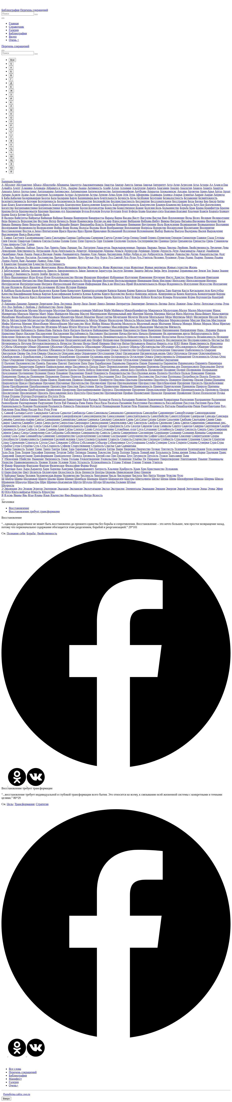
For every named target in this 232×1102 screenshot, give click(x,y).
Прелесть (197, 382)
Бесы (191, 201)
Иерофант (103, 277)
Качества (7, 293)
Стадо (80, 439)
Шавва (18, 478)
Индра (87, 280)
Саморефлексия (71, 415)
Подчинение (26, 373)
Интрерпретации (30, 283)
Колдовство (117, 293)
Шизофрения (185, 478)
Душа (180, 257)
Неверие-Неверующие (45, 336)
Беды (133, 197)
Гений (143, 237)
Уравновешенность (26, 462)
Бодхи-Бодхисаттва (92, 207)
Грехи (173, 240)
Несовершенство (176, 340)
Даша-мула (103, 247)
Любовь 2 (31, 306)
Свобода (153, 422)
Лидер (77, 303)
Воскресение (175, 227)
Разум (57, 402)
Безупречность (47, 201)
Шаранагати (116, 478)
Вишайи (64, 224)
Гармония (97, 237)
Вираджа (35, 224)
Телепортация (196, 449)
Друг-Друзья (85, 257)
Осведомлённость (210, 353)
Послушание (106, 376)
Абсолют (10, 184)
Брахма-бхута (9, 211)
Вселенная (129, 231)
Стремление (17, 442)
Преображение (19, 386)
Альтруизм (139, 188)
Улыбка (137, 458)
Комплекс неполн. (146, 293)
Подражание (210, 369)
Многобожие (41, 323)
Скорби (224, 425)
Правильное (90, 379)
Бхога (13, 214)
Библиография (10, 10)
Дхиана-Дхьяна (213, 257)
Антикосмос (62, 191)
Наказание (115, 330)
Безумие (32, 201)
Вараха (109, 217)
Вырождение (215, 231)
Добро (127, 254)
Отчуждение (131, 359)
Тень (18, 452)
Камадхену (74, 290)
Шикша (199, 478)
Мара (50, 313)
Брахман (43, 211)
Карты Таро (164, 290)
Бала (54, 197)
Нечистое (66, 343)
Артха (218, 191)
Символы (165, 425)
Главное (202, 237)
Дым (22, 260)
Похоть (203, 376)
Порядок (75, 376)
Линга (101, 303)
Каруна (176, 290)
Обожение (43, 346)
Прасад (23, 382)
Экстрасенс (118, 488)
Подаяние (170, 369)
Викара (5, 224)
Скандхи (187, 425)
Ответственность (164, 356)
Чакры (21, 475)
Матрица (159, 313)
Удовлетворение (90, 458)
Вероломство (29, 221)
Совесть (105, 432)
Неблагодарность (201, 333)
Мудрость (16, 326)
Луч (3, 306)
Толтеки (125, 452)
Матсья (170, 313)
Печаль (5, 369)
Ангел (16, 191)
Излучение (131, 277)
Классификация (61, 293)
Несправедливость (199, 340)
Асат (32, 194)
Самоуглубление (179, 415)
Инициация (144, 280)
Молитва (116, 323)
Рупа (47, 409)
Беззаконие (191, 197)
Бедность (123, 197)
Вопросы (146, 227)
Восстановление (11, 231)
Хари (46, 468)
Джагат (200, 250)
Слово (88, 429)
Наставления (61, 333)
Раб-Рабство (11, 399)
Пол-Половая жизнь (143, 373)
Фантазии (32, 465)
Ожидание (177, 349)
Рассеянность (156, 402)
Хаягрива (67, 468)
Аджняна (26, 188)
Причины (213, 386)
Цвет (26, 472)
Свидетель (140, 422)
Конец (180, 293)
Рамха (89, 402)
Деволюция (8, 250)
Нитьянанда (137, 343)
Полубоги (174, 373)
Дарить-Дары (58, 247)
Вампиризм (81, 217)
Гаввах (8, 237)
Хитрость (101, 468)
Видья (221, 221)
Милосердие (115, 320)
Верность (14, 221)
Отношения (48, 359)
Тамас (38, 449)
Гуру (23, 244)
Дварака (152, 247)
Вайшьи (58, 217)
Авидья (147, 184)
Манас (217, 310)
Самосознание (116, 415)
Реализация (40, 406)
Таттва (111, 449)
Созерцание (161, 432)
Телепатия (180, 449)
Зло (209, 270)
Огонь (70, 349)
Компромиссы (167, 293)
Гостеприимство (148, 240)
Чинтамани (101, 475)
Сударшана (138, 442)
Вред (81, 231)
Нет (227, 340)
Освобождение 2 (33, 356)
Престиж (72, 386)
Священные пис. (216, 422)
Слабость (31, 429)
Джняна (85, 254)
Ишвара (82, 287)
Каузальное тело (200, 290)
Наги (66, 330)
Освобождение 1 (11, 356)
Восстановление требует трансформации (34, 511)
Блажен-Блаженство (168, 204)
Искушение (220, 283)
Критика (87, 297)
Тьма (186, 455)
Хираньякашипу (84, 468)
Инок (155, 280)
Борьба (184, 207)
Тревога (77, 455)
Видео (13, 36)
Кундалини (180, 297)
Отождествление (66, 359)
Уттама (116, 462)
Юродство (48, 491)
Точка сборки (197, 452)
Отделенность (201, 356)
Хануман (10, 468)
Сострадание (119, 435)
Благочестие (147, 204)
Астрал (69, 194)
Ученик (146, 462)
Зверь (157, 270)
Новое (184, 343)
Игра (32, 277)
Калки (55, 290)
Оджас (115, 349)
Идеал (39, 277)
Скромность (9, 429)
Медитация (120, 316)
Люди (59, 306)
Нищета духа (165, 343)
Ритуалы (170, 406)
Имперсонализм (11, 280)
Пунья (5, 396)
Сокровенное (215, 432)
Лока (190, 303)
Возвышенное (206, 224)
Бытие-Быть (41, 214)
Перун (220, 366)
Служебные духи (125, 429)
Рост (40, 409)
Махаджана (39, 316)
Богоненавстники (49, 207)
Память (40, 363)
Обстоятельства (150, 346)
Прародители (9, 382)
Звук (164, 270)
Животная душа (120, 267)
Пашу (102, 366)
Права (43, 379)
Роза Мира (21, 409)
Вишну (74, 224)
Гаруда (108, 237)
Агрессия (186, 184)
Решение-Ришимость (151, 406)
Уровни (43, 462)
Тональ (135, 452)
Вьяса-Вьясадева (29, 234)
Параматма (170, 363)
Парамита (201, 363)
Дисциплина (114, 254)
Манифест (15, 1078)
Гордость (90, 240)
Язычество (57, 495)
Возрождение (45, 227)
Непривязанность (131, 340)
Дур (96, 257)
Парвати (40, 366)
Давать (8, 247)
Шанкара (92, 478)
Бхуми (22, 214)
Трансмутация (24, 455)
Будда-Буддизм (91, 211)
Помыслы (23, 376)
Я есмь (8, 495)
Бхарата (214, 211)
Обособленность (73, 346)
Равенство (44, 399)
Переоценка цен (170, 366)
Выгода (179, 231)
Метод (65, 320)
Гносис (12, 240)
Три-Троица (118, 455)
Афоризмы (142, 194)
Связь (176, 422)
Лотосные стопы (212, 303)
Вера (4, 221)
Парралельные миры (59, 366)
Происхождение (156, 389)
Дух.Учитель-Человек (150, 257)
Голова (65, 240)
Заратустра (105, 270)
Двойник (182, 247)
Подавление (155, 369)
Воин (66, 227)
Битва (220, 201)
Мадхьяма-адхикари (79, 310)
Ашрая (208, 194)
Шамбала (80, 478)
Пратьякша (35, 382)
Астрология (81, 194)
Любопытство (47, 306)
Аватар (119, 184)
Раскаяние (125, 402)
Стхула (43, 442)
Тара (71, 449)
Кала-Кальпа (23, 290)
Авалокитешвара (92, 184)
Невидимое (80, 336)
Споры (215, 435)
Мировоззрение (179, 320)
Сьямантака (128, 445)
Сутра (16, 445)
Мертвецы (179, 316)
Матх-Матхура (185, 313)
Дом (11, 257)
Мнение (27, 323)
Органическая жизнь (153, 353)
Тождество (104, 452)
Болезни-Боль (153, 207)
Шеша (165, 478)
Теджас (155, 449)
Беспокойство (101, 201)
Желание (35, 267)
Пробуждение (36, 389)
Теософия (37, 452)
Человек (30, 475)
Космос (6, 297)
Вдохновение (176, 217)
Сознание (176, 432)
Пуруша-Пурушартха (34, 396)
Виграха (175, 221)
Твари (119, 449)
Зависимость (38, 270)
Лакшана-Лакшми (15, 303)
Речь (134, 406)
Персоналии (207, 366)
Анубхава (140, 191)
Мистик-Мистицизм (213, 320)
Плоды (72, 369)
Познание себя (16, 533)
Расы (210, 402)
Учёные (126, 462)
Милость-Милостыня (137, 320)
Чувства (171, 475)
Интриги (46, 283)
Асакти (15, 194)
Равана (33, 399)
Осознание (82, 356)
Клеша (87, 293)
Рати (217, 402)
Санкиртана (68, 419)
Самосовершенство (94, 415)
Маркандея (61, 313)
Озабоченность (194, 349)
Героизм (176, 237)
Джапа (28, 254)
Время (88, 231)
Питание (16, 369)
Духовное (171, 257)
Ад (211, 184)
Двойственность (47, 533)
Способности (9, 439)
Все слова (15, 1068)
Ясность (97, 495)
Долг (222, 254)
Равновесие (59, 399)
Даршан (72, 247)
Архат (226, 191)
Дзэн (94, 254)
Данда (39, 247)
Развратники (171, 399)
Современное (129, 432)
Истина (60, 287)
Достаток (30, 257)
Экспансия (76, 488)
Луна (226, 303)
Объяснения (28, 349)
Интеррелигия (10, 283)
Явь (24, 495)
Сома (21, 435)
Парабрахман (103, 363)
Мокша (105, 323)
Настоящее (96, 333)
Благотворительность (126, 204)
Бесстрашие (179, 201)
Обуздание (167, 346)
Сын (118, 445)
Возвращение (188, 224)
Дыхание (30, 260)
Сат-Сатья (140, 419)
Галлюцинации (34, 237)
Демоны (108, 250)
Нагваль (57, 330)
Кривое (56, 297)
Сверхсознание (99, 422)
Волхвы (94, 227)
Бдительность (108, 197)
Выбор (159, 231)
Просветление (10, 392)
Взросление (119, 221)
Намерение (155, 330)
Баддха (45, 197)
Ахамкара (156, 194)
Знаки (215, 270)
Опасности (54, 353)
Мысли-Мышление (141, 326)
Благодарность (42, 204)
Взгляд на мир (103, 221)
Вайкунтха (21, 217)
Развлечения (155, 399)
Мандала (22, 313)
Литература (123, 303)
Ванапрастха (96, 217)
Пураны (15, 396)
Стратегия (218, 439)
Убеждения (11, 458)
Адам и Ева (221, 184)
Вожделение (171, 224)
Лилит (92, 303)
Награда (75, 330)
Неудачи (26, 343)
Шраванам (7, 482)
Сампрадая (197, 415)
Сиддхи (135, 425)
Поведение (102, 369)
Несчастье (217, 340)
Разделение (187, 399)
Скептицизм (212, 425)
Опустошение (106, 353)
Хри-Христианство (153, 468)
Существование (80, 445)
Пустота (53, 396)
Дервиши (144, 250)
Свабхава (185, 419)
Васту (136, 217)
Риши (196, 406)
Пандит (62, 363)
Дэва (50, 260)
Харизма (55, 468)
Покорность (100, 373)
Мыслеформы (120, 326)
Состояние (103, 435)
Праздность (161, 379)
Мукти (73, 326)
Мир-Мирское (160, 320)
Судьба (150, 442)
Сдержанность (10, 425)
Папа (84, 363)
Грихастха (199, 240)
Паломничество (25, 363)
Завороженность (67, 270)
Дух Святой (115, 257)
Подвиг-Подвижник (188, 369)
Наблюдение (12, 330)
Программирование (89, 389)
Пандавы (51, 363)
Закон (82, 270)
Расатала (113, 402)
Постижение (130, 376)
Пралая (198, 379)
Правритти (106, 379)
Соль (15, 435)
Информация (93, 283)
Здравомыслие (189, 270)
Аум (125, 194)
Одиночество (128, 349)
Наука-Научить (128, 333)
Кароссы (141, 290)
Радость (116, 399)
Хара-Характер (32, 468)
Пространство (95, 392)
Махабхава (8, 316)
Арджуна (193, 191)
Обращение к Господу (115, 346)
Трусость (152, 455)
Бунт (125, 211)
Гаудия (117, 237)
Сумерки (203, 442)
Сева (23, 425)
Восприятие (207, 227)
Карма (131, 290)
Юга (8, 491)
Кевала (36, 293)
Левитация (46, 303)
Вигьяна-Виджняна (193, 221)
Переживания (137, 366)
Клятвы (96, 293)
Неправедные (111, 340)
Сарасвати (119, 419)
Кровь (108, 297)
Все (12, 60)
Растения (201, 402)
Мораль (206, 323)
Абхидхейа (49, 184)
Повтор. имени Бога (122, 369)
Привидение (111, 386)
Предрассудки (147, 382)
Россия (32, 409)
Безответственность (13, 201)
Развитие (141, 399)
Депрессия (130, 250)
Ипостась (119, 283)
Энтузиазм (192, 488)
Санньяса (93, 419)
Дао (46, 247)
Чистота (137, 475)
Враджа (72, 231)
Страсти (206, 439)
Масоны (74, 313)
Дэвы (57, 260)
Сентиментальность (70, 425)
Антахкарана (46, 191)
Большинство (170, 207)
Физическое (57, 465)
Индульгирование (125, 280)
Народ (19, 333)
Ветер (52, 221)
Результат (96, 406)
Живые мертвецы (155, 267)
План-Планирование (43, 369)
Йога (7, 277)
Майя (107, 310)
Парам (143, 363)
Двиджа (171, 247)
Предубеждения (166, 382)
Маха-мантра (220, 313)
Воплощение (132, 227)
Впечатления (50, 231)
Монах (197, 323)
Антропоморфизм (123, 191)
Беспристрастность (123, 201)
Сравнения (46, 439)
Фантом (44, 465)
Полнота (162, 373)
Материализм (98, 313)
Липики (110, 303)
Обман (32, 346)
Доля (4, 257)
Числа (112, 475)
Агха (196, 184)
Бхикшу (224, 211)
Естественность (55, 264)
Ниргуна (116, 343)
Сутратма (27, 445)
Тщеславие (175, 455)
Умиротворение (170, 458)
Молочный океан (147, 323)
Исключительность (146, 283)
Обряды (135, 346)
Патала (93, 366)
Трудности (139, 455)
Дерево (154, 250)
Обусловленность (186, 346)
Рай (64, 402)
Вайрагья (34, 217)
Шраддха (21, 482)
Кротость (118, 297)
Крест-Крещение (40, 297)
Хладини (112, 468)
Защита (138, 270)
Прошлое (156, 392)
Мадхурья (59, 310)
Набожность (28, 330)
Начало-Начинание (150, 333)
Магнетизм (20, 310)
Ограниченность (84, 349)
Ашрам (198, 194)
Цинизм (146, 472)
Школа (219, 478)
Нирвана (104, 343)
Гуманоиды (221, 240)
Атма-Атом (115, 194)
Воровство (159, 227)
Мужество (38, 326)
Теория (25, 452)
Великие (206, 217)
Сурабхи (6, 445)
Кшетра (6, 300)
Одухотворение (160, 349)
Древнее (72, 257)
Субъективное (116, 442)
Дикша (101, 254)
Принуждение (172, 386)
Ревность (68, 406)
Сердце (102, 425)
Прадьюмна (145, 379)
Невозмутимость (137, 336)
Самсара (210, 415)
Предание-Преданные (56, 382)
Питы (26, 369)
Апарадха (153, 191)
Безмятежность (208, 197)
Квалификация (22, 293)
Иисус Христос (175, 277)
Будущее (116, 211)
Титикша (80, 452)
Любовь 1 (18, 306)
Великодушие (220, 217)
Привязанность (143, 386)
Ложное (181, 303)
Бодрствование (70, 207)
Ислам (5, 287)
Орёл (170, 353)
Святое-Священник (193, 422)
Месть (5, 320)
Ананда (197, 188)
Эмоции (160, 488)
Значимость (22, 273)
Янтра (88, 495)
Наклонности (131, 330)
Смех (210, 429)
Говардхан (24, 240)
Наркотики (8, 333)
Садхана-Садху (23, 412)
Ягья (31, 495)
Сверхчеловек (118, 422)
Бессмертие (143, 201)
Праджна (119, 379)
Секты (38, 425)
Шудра (97, 482)
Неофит (97, 340)
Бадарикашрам (31, 197)
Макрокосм (155, 310)
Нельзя (32, 340)
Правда (52, 379)
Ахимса (168, 194)
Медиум (133, 316)
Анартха (218, 188)
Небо (216, 333)
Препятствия (58, 386)
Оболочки (56, 346)
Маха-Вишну (203, 313)
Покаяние (62, 373)
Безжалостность (173, 197)
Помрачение (9, 376)
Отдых (214, 356)
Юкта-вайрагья (21, 491)
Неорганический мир (78, 340)
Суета (171, 442)
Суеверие (161, 442)
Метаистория (18, 320)
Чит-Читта (149, 475)
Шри (43, 482)
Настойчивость (79, 333)
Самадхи (65, 412)
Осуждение (137, 356)
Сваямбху (28, 422)
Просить (43, 392)
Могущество (76, 323)
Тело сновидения (216, 449)
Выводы (169, 231)
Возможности (27, 227)
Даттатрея (89, 247)
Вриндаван (100, 231)
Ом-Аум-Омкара (36, 353)
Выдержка (191, 231)
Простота (79, 392)
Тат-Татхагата (97, 449)
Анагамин (163, 188)
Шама (60, 478)
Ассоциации (56, 194)
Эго (20, 488)
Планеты (61, 369)
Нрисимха (216, 343)
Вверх (6, 1098)
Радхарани (128, 399)
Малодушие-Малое (175, 310)
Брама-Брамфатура (207, 207)
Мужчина (51, 326)
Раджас (93, 399)
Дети (175, 250)
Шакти (42, 478)
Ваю (164, 217)
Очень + (14, 39)
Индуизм (108, 280)
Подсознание (9, 373)
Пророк (224, 389)
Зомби (44, 273)
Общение (203, 346)
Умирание (153, 458)
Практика (187, 379)
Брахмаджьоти (28, 211)
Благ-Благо (8, 204)
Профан (128, 392)
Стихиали (154, 439)
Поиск (51, 373)
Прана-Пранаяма (214, 379)
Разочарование (28, 402)
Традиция (212, 452)
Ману (42, 313)
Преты (99, 386)
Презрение (183, 382)
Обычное (42, 349)
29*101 (133, 527)
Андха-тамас (29, 191)
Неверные (66, 336)
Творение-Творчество (137, 449)
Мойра (96, 323)
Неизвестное (9, 340)
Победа (90, 369)
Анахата (6, 191)
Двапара (141, 247)
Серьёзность (115, 425)
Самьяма (6, 419)
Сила (156, 425)
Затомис (128, 270)
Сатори (161, 419)
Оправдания (89, 353)
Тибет (70, 452)
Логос (171, 303)
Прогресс (107, 389)
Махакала (54, 316)
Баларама (63, 197)
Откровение (17, 359)
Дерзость (165, 250)
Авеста (128, 184)
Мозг (88, 323)
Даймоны (19, 247)
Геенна (134, 237)
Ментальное (156, 316)
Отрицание (98, 359)
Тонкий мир (147, 452)
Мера (168, 316)
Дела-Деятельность (63, 250)
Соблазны (57, 432)
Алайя (107, 188)
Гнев (4, 240)
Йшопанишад (19, 277)
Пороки (65, 376)
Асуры (93, 194)
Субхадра (101, 442)
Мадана (33, 310)
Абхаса (37, 184)
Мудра (5, 326)
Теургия (61, 452)
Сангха (39, 419)
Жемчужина (48, 267)
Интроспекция (62, 283)
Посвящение (90, 376)
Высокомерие (9, 234)
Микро (102, 320)
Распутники (140, 402)
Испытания (30, 287)
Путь (62, 396)
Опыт (118, 353)
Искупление (191, 283)
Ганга (47, 237)
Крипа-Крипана (71, 297)
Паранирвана (9, 366)
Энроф (181, 488)
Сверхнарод (81, 422)
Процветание (142, 392)
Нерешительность (154, 340)
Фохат (93, 465)
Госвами (108, 240)
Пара (91, 363)
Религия (126, 406)
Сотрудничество (138, 435)
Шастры (129, 478)
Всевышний (114, 231)
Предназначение (127, 382)
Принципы (188, 386)
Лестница (66, 303)
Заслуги (118, 270)
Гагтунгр (18, 237)
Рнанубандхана (210, 406)
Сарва (129, 419)
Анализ (174, 188)
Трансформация (43, 455)
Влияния (110, 224)
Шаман (69, 478)
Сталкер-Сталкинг (95, 439)
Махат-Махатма (85, 316)
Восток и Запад (32, 231)
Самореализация (50, 415)
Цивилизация (124, 472)
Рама (82, 402)
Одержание (103, 349)
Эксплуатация (92, 488)
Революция (82, 406)
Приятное (7, 389)
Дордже (19, 257)
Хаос (19, 468)
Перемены (153, 366)
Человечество (71, 475)
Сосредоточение (86, 435)
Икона (189, 277)
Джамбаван (8, 254)
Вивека (165, 221)
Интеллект (179, 280)
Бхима (5, 214)
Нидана (77, 343)
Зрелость (54, 273)
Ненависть (43, 340)
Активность (94, 188)
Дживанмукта (70, 254)
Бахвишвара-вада (88, 197)
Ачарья (177, 194)
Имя (40, 280)
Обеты (8, 346)
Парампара (215, 363)
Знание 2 (9, 273)
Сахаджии (173, 419)
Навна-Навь (44, 330)
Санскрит (106, 419)
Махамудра (67, 316)
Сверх (38, 422)
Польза (185, 373)
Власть (99, 224)
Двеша (162, 247)
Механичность (79, 320)
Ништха (151, 343)
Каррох (151, 290)
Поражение (52, 376)
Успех (72, 462)
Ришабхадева (184, 406)
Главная (14, 23)
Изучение (159, 277)
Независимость (206, 336)
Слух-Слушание (147, 429)
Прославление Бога (61, 392)
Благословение (91, 204)
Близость (187, 204)
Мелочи (143, 316)
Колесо (130, 293)
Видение (211, 221)
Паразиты (132, 363)
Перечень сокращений (34, 10)
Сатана (151, 419)
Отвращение (183, 356)
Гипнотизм (189, 237)
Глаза (210, 237)
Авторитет (159, 184)
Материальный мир (119, 313)
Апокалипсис (168, 191)
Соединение (146, 432)
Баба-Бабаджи (12, 197)
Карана (121, 290)
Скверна (198, 425)
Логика (162, 303)
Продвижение (122, 389)
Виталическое (50, 224)
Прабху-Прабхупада (26, 379)
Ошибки (158, 359)
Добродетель (155, 254)
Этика (211, 488)
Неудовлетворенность (45, 343)
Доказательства (208, 254)
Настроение (111, 333)
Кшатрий (217, 297)
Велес (196, 217)
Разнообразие (9, 402)
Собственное (72, 432)
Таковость (18, 449)
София (153, 435)
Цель (78, 472)
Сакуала (54, 412)
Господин (120, 240)
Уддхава (74, 458)
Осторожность (120, 356)
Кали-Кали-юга (41, 290)
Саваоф (9, 412)
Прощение (169, 392)
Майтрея (97, 310)
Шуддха (87, 482)
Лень (56, 303)
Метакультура (36, 320)
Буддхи (105, 211)
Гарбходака (83, 237)
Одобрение (144, 349)
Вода (160, 224)
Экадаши (63, 488)
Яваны (17, 495)
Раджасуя (104, 399)
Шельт (156, 478)
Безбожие (143, 197)
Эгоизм (27, 488)
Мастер (84, 313)
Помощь (210, 373)
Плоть (81, 369)
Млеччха (15, 323)
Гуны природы (10, 244)
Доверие (169, 254)
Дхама (189, 257)
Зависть (52, 270)
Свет (130, 422)
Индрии (97, 280)
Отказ (5, 359)
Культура (156, 297)
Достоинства (45, 257)
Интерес (211, 280)
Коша (15, 297)
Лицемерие (138, 303)
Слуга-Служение (103, 429)
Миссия (195, 320)
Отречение (84, 359)
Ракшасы (72, 402)
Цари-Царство (13, 472)
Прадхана (131, 379)
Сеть (127, 425)
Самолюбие (150, 412)
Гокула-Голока (51, 240)
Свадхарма (198, 419)
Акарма (72, 188)
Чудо (180, 475)
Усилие (53, 462)
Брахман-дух (57, 211)
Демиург (81, 250)
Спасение (185, 435)
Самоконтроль (133, 412)
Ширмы (209, 478)
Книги (106, 293)
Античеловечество (99, 191)
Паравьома (118, 363)
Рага (85, 399)
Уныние (203, 458)
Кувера (135, 297)
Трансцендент (62, 455)
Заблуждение (12, 270)
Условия (63, 462)
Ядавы (38, 495)
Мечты (93, 320)
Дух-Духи (129, 257)
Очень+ (13, 1085)
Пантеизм (74, 363)
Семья (46, 425)
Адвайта (6, 188)
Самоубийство (160, 415)
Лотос (197, 303)
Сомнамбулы (34, 435)
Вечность (63, 221)
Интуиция (78, 283)
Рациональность (11, 406)
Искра (162, 283)
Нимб (94, 343)
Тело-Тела (7, 452)
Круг (128, 297)
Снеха (25, 432)
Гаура (126, 237)
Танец (47, 449)
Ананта (207, 188)
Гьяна (30, 244)
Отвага (149, 356)
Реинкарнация (111, 406)
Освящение (51, 356)
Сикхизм (146, 425)
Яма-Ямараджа (74, 495)
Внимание (134, 224)
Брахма (224, 207)
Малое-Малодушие (200, 310)
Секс (30, 425)
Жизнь (193, 267)
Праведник (64, 379)
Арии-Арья (207, 191)
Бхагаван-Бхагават (175, 211)
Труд (129, 455)
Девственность (26, 250)
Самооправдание (205, 412)
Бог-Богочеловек (210, 204)
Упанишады (215, 458)
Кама (63, 290)
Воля (103, 227)
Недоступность (186, 336)
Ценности (88, 472)
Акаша (82, 188)
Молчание (165, 323)
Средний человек (65, 439)
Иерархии (90, 277)
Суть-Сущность (50, 445)
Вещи (73, 221)
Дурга (103, 257)
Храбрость (126, 468)
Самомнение (166, 412)
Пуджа (221, 392)
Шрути (77, 482)
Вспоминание (145, 231)
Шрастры (33, 482)
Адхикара (39, 188)
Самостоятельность (138, 415)
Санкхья (81, 419)
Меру (189, 316)
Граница (164, 240)
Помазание (197, 373)
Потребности (190, 376)
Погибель (141, 369)
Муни (93, 326)
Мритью (225, 323)
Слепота (79, 429)
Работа (24, 399)
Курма (191, 297)
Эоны (203, 488)
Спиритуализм (201, 435)
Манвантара (9, 313)
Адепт (16, 188)
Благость (106, 204)
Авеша (138, 184)
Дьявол (41, 260)
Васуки (156, 217)
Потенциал (174, 376)
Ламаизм (33, 303)
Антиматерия (78, 191)
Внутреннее (149, 224)
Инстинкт (166, 280)
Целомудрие (49, 472)
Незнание (223, 336)
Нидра (87, 343)
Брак (192, 207)
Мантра (34, 313)
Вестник (43, 221)
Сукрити (181, 442)
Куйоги (145, 297)
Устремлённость (101, 462)
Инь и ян (107, 283)
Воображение (115, 227)
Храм (136, 468)
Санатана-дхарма (23, 419)
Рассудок (189, 402)
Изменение (146, 277)
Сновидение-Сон (40, 432)
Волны (74, 227)
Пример (158, 386)
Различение (218, 399)
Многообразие (58, 323)
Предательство (80, 382)
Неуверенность (10, 343)
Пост (118, 376)
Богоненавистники (26, 207)
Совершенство (90, 432)
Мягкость (175, 326)
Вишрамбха (87, 224)
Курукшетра (203, 297)
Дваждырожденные (123, 247)
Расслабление (174, 402)
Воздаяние (222, 224)
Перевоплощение (117, 366)
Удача (64, 458)
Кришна (98, 297)
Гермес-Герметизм (159, 237)
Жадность (11, 267)
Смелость (191, 429)
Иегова (78, 277)
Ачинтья (188, 194)
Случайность (166, 429)
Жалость (23, 267)
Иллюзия (199, 277)
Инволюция (50, 280)
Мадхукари (45, 310)
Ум (144, 458)
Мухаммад (104, 326)
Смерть (202, 429)
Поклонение (76, 373)
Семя (54, 425)
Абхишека (62, 184)
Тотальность (163, 452)
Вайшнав (46, 217)
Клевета (77, 293)
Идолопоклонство (62, 277)
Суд (128, 442)
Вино (25, 224)
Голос (73, 240)
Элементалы (133, 488)
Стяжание (62, 442)
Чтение (161, 475)
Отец (222, 356)
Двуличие (216, 247)
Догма (194, 254)
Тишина (92, 452)
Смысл (16, 432)
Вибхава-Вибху (150, 221)
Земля (202, 270)
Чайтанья (10, 475)
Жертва (82, 267)
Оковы (21, 353)
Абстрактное (24, 184)
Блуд (196, 204)
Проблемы (20, 389)
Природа (201, 386)
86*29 (17, 797)
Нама (143, 330)
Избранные (117, 277)
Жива (106, 267)
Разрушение (45, 402)
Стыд (51, 442)
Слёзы (69, 429)
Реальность (55, 406)
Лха (9, 306)
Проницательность (192, 389)
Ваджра (9, 217)
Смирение (221, 429)
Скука (21, 429)
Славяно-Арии (55, 429)
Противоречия (113, 392)
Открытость (32, 359)
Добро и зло (139, 254)
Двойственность (199, 247)
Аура (132, 194)
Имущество (29, 280)
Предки (111, 382)
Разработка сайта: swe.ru (16, 1094)
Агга (170, 184)
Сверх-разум (51, 422)
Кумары (167, 297)
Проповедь (212, 389)
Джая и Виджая (42, 254)
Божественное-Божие (130, 207)
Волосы (84, 227)
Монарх (187, 323)
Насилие (29, 333)
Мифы (5, 323)
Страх (5, 442)
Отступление (114, 359)
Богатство (7, 207)
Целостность (66, 472)
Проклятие (173, 389)
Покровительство (120, 373)
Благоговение (24, 204)
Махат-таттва (104, 316)
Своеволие (165, 422)
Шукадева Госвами (114, 482)
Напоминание (170, 330)
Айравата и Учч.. (56, 188)
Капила (112, 290)
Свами (210, 419)
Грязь (209, 240)
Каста (185, 290)
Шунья (131, 482)
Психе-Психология (204, 392)
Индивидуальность (71, 280)
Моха (215, 323)
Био (206, 201)
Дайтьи (30, 247)
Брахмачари (73, 211)
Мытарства (161, 326)
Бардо (73, 197)
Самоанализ (116, 412)
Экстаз (105, 488)
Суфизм (65, 445)
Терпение (50, 452)
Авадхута (76, 184)
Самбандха (78, 412)
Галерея (14, 30)
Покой (89, 373)
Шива (172, 478)
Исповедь (16, 287)
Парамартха (155, 363)
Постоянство (146, 376)
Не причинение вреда (176, 333)
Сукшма (192, 442)
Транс (222, 452)
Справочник (16, 26)
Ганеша (71, 237)
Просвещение (28, 392)
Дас (80, 247)
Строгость (31, 442)
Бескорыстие (84, 201)
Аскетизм (42, 194)
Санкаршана (52, 419)
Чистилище (124, 475)
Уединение (125, 458)
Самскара (222, 415)
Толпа (115, 452)
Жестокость (94, 267)
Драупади (60, 257)
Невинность (95, 336)
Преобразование (39, 386)
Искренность (175, 283)
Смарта (179, 429)
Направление (188, 330)
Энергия (171, 488)
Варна (118, 217)
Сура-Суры (217, 442)
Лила (84, 303)
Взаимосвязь (85, 221)
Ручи (54, 409)
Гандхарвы (59, 237)
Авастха (109, 184)
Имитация (212, 277)
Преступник (86, 386)
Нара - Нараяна (206, 330)
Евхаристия (25, 264)
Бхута (30, 214)
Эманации (148, 488)
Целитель (35, 472)
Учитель (157, 462)
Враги (63, 231)
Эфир (219, 488)
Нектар (22, 340)
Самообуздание (184, 412)
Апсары (182, 191)
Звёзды (148, 270)
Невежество (22, 336)
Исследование (46, 287)
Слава (41, 429)
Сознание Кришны (194, 432)
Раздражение (203, 399)
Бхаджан (193, 211)
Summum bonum (11, 181)
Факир (9, 465)
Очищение (146, 359)
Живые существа (177, 267)
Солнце (6, 435)
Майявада (118, 310)
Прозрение (138, 389)
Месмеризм (200, 316)
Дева (225, 247)
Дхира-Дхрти (9, 260)
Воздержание (9, 227)
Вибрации (134, 221)
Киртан (46, 293)
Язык (46, 495)
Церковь (110, 472)
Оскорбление (67, 356)
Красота (24, 297)
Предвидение (98, 382)
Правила (77, 379)
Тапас (64, 449)
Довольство (182, 254)
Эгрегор (38, 488)
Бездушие (156, 197)
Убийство (25, 458)
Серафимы (90, 425)
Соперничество (65, 435)
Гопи (81, 240)
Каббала (9, 290)
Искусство (205, 283)
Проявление (184, 392)
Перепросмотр (190, 366)
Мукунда (83, 326)
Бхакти (204, 211)
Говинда (36, 240)
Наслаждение (44, 333)
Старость (114, 439)
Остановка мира (100, 356)
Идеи (47, 277)
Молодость (129, 323)
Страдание (180, 439)
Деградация (43, 250)
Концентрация (206, 293)
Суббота (74, 442)
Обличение (20, 346)
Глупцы (219, 237)
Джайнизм (212, 250)
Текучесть (167, 449)
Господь (132, 240)
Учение (136, 462)
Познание (40, 373)
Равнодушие (74, 399)
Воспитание (191, 227)
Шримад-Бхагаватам (59, 482)
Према (5, 386)
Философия (72, 465)
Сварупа (16, 422)
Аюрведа (219, 194)
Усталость (83, 462)
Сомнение (49, 435)
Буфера (133, 211)
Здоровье (173, 270)
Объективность (11, 349)
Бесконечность (66, 201)
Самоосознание (11, 415)
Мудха (27, 326)
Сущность (97, 445)
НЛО (177, 343)
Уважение (38, 458)
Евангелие (10, 264)
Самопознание (31, 415)
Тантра (55, 449)
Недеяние (155, 336)
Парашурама (26, 366)
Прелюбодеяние (213, 382)
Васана (127, 217)
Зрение (64, 273)
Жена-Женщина (67, 267)
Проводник (69, 389)
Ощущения (171, 359)
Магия (9, 310)
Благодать (58, 204)
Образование (93, 346)
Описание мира (71, 353)
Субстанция (87, 442)
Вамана (68, 217)
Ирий (129, 283)
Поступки (161, 376)
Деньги (118, 250)
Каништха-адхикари (94, 290)
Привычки (126, 386)
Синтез (176, 425)
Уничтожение (188, 458)
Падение (9, 363)
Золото (35, 273)
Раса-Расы (100, 402)
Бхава (142, 211)
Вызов (202, 231)
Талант (29, 449)
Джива (57, 254)
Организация (131, 353)
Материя (138, 313)
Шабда (9, 478)
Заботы (25, 270)
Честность (86, 475)
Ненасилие (58, 340)
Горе (99, 240)
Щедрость (7, 485)
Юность (36, 491)
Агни (176, 184)
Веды (188, 217)
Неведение (8, 336)
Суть (36, 445)
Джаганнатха (187, 250)
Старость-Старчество (133, 439)
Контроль (191, 293)
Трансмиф (7, 455)
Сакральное (41, 412)
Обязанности (57, 349)
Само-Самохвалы (97, 412)
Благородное (73, 204)
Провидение (53, 389)
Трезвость (89, 455)
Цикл (137, 472)
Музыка (63, 326)
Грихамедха (185, 240)
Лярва (68, 306)
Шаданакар (30, 478)
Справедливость (29, 439)
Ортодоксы (180, 353)
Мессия (213, 316)
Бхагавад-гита (155, 211)
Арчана (6, 194)
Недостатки (169, 336)
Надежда (86, 330)
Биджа (199, 201)
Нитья (126, 343)
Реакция (28, 406)
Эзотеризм (49, 488)
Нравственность (199, 343)
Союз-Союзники (168, 435)
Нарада (221, 330)
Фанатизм (19, 465)
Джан (19, 254)
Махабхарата (24, 316)
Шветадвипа (143, 478)
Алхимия (125, 188)
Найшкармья (101, 330)
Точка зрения (180, 452)
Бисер (213, 201)
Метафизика (53, 320)
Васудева (145, 217)
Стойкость (167, 439)
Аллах (115, 188)
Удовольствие (109, 458)
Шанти (103, 478)
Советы (115, 432)
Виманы (16, 224)
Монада (177, 323)
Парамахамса (186, 363)
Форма (84, 465)
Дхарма (198, 257)
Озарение (210, 349)
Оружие (193, 353)
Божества (110, 207)
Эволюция (10, 488)
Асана (25, 194)
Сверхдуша (67, 422)
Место (223, 316)
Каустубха (217, 290)
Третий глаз (103, 455)
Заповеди (92, 270)
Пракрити (175, 379)
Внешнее (121, 224)
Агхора (204, 184)
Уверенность (52, 458)
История (71, 287)
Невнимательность (115, 336)
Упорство (7, 462)
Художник (171, 468)
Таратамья (81, 449)
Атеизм (103, 194)
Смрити (6, 432)
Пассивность (81, 366)
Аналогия (186, 188)
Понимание (37, 376)
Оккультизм (8, 353)
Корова (220, 293)
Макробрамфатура (136, 310)
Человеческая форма (49, 475)
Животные (137, 267)
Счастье (109, 445)
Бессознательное (161, 201)
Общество (216, 346)
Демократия (95, 250)
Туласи (163, 455)
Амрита (151, 188)
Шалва (52, 478)
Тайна (8, 449)
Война (58, 227)
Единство (39, 264)
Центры (100, 472)
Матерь (148, 313)
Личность (152, 303)
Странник (194, 439)
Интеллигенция (196, 280)
